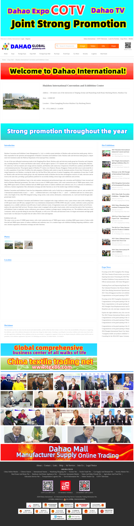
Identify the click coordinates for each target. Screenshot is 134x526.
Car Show (76, 54)
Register (28, 39)
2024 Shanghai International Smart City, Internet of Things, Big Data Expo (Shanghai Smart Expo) (116, 331)
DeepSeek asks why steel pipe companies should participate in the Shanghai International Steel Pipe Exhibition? (116, 309)
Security (85, 54)
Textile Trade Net (85, 472)
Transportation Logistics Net (51, 476)
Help (61, 465)
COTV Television (102, 39)
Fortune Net (73, 472)
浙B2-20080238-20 (57, 499)
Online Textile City (88, 476)
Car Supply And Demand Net (103, 472)
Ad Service (70, 465)
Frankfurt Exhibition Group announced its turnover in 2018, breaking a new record (115, 280)
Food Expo (66, 54)
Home (6, 54)
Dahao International (89, 39)
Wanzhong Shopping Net (58, 472)
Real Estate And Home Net (20, 474)
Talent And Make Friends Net (91, 474)
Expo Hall (33, 54)
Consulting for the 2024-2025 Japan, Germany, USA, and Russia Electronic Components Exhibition (115, 336)
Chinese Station (26, 472)
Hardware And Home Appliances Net (44, 474)
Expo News (124, 39)
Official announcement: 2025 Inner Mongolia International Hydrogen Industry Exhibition (115, 282)
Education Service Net (32, 476)
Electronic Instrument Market (69, 474)
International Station (40, 472)
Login (22, 39)
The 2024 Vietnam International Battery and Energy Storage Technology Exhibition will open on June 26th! (115, 315)
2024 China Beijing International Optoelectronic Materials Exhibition (115, 291)
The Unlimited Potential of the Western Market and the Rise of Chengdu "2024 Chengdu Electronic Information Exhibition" (116, 288)
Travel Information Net (71, 476)
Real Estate (103, 54)
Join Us (80, 465)
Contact (47, 465)
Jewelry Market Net (122, 472)
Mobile (131, 39)
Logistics (94, 54)
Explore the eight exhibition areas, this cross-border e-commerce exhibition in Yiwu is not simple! (116, 313)
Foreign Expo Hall (45, 54)
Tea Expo (57, 54)
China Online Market (11, 472)
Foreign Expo (22, 54)
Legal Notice (91, 465)
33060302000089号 (79, 499)
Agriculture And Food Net (112, 474)
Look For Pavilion (113, 39)
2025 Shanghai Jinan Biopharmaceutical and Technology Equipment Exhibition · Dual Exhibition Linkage (116, 307)
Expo (12, 54)
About (39, 465)
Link (55, 465)
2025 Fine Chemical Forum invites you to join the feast (116, 275)
